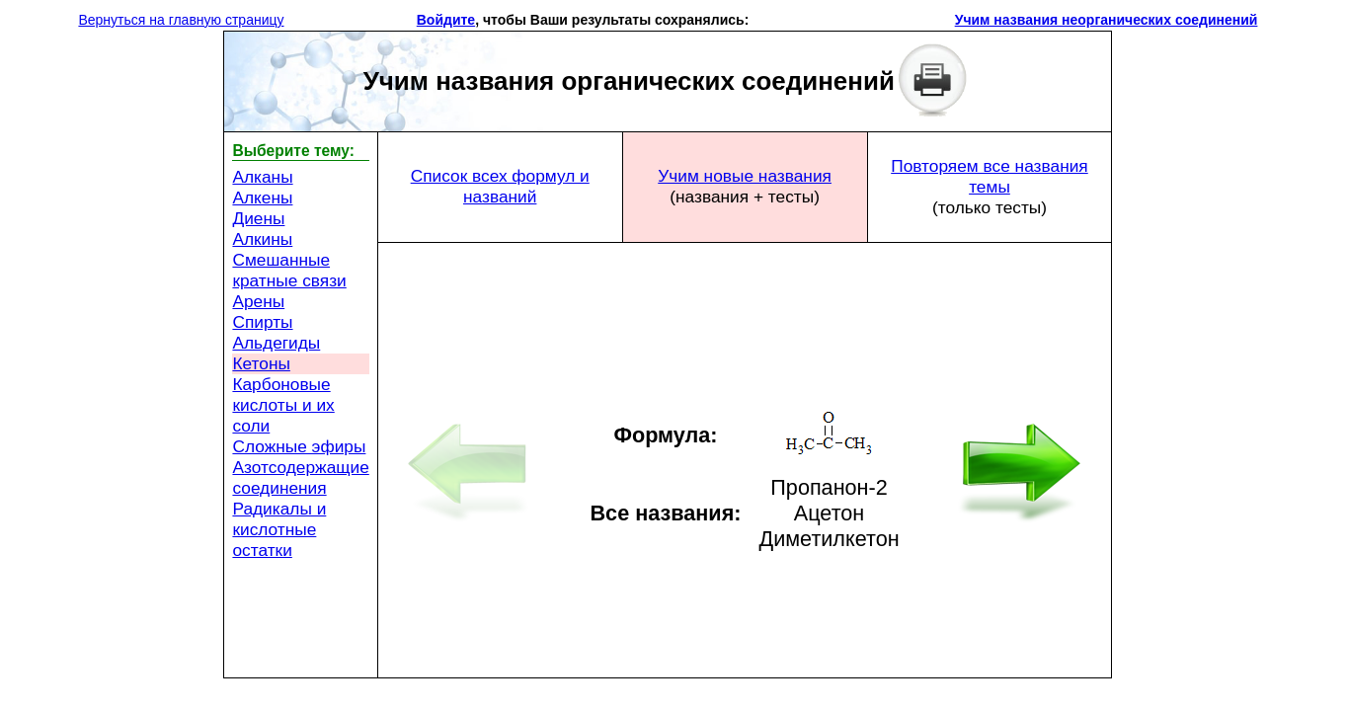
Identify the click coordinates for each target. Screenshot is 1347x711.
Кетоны (260, 363)
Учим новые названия (745, 176)
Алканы (262, 177)
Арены (258, 301)
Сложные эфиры (298, 446)
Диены (258, 218)
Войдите (446, 20)
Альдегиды (276, 343)
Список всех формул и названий (500, 186)
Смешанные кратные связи (289, 270)
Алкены (262, 197)
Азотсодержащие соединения (300, 477)
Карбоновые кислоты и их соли (283, 404)
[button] (756, 20)
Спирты (262, 322)
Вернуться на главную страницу (180, 20)
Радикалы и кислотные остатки (279, 529)
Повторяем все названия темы (989, 176)
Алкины (262, 239)
